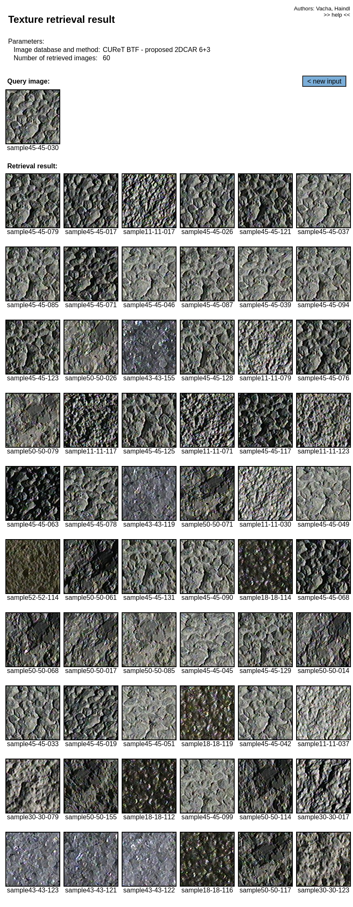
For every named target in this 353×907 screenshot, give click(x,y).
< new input (324, 81)
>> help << (337, 15)
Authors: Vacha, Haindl (322, 8)
